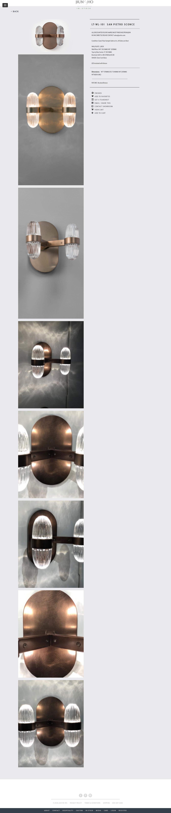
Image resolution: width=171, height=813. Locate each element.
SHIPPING (106, 803)
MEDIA (98, 810)
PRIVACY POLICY (76, 803)
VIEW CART (98, 110)
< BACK (15, 11)
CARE (106, 810)
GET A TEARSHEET (100, 100)
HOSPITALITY (68, 810)
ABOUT (47, 810)
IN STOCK (89, 810)
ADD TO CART (99, 113)
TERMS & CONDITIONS (92, 803)
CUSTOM (79, 810)
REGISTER (123, 810)
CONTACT (56, 810)
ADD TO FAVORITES (101, 96)
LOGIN (113, 810)
